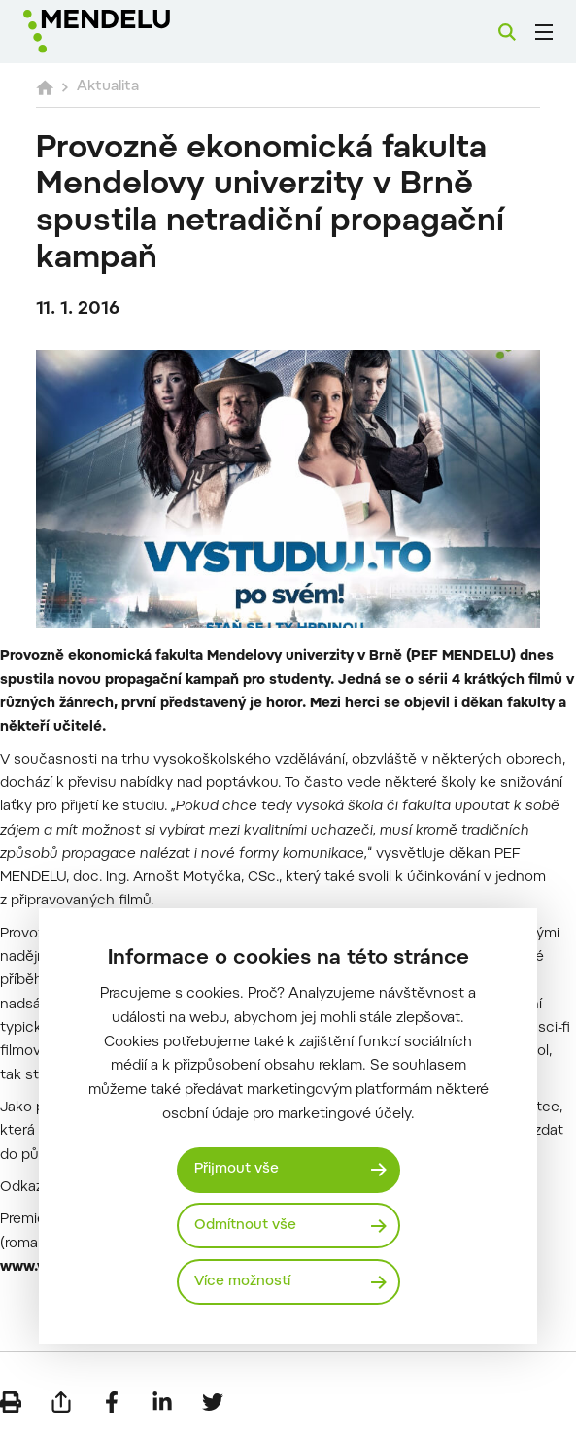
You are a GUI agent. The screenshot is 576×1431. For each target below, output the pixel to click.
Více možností (242, 1282)
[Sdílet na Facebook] (111, 1402)
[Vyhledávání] (507, 32)
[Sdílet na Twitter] (212, 1402)
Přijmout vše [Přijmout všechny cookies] (236, 1169)
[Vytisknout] (10, 1402)
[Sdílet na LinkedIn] (162, 1402)
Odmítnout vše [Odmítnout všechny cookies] (245, 1225)
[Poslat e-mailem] (61, 1402)
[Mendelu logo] (123, 31)
